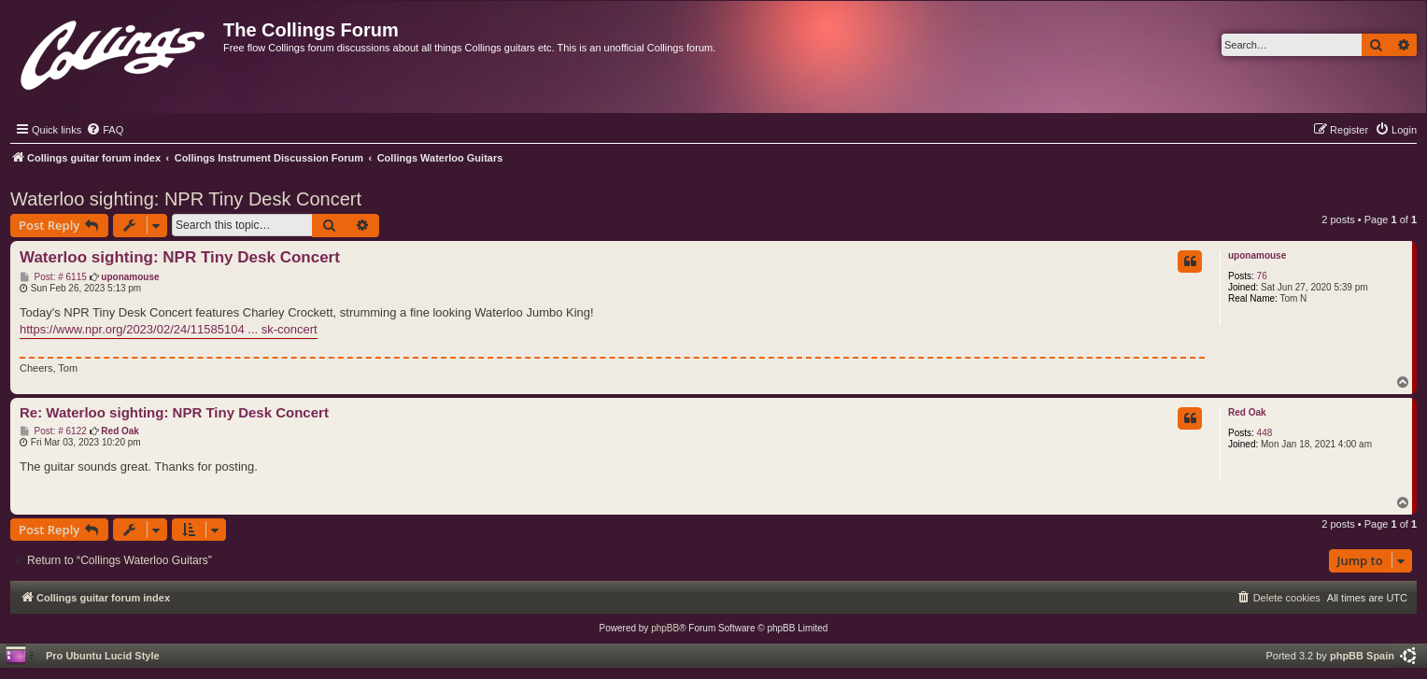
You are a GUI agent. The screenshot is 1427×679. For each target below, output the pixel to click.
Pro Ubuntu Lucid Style (103, 655)
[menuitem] (104, 130)
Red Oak (1247, 412)
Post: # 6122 (53, 431)
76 (1262, 276)
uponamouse (1257, 255)
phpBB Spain (1362, 655)
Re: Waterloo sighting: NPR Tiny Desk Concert (174, 412)
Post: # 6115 (53, 277)
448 (1265, 433)
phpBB (665, 628)
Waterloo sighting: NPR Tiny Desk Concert (185, 199)
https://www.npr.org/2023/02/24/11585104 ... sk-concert (169, 329)
